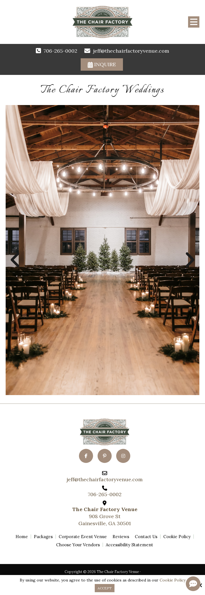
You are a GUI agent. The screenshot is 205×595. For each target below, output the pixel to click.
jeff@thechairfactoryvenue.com (131, 51)
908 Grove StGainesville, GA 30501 (104, 516)
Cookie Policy (173, 580)
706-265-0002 (60, 51)
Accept (105, 588)
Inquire (102, 64)
